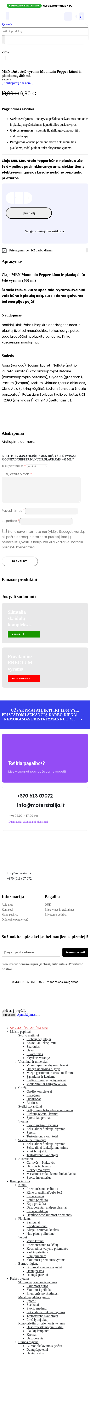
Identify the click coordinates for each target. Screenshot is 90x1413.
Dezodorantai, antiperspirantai (47, 1212)
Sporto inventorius (39, 1182)
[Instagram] (87, 250)
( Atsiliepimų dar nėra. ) (17, 83)
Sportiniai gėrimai (39, 1122)
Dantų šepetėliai (37, 1279)
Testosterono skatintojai (42, 1141)
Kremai (31, 1339)
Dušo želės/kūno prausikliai (45, 1332)
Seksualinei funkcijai (32, 1145)
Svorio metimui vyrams (42, 1130)
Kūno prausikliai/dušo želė (44, 1197)
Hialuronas (34, 1104)
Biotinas (32, 1107)
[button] (7, 25)
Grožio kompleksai (39, 1096)
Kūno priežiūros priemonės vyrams (41, 1328)
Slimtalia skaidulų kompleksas (19, 623)
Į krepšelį (29, 213)
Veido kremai (35, 1246)
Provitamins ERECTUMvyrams (20, 667)
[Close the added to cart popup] (38, 1020)
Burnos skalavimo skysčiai (44, 1272)
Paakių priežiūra (37, 1257)
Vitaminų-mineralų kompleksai (47, 1070)
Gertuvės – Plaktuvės (41, 1167)
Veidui (22, 1242)
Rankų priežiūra (37, 1205)
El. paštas (10, 525)
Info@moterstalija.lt (20, 878)
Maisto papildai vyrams (34, 1302)
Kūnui (22, 1190)
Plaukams (24, 1223)
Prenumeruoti (75, 957)
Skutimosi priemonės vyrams (46, 1265)
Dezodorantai (35, 1343)
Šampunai (33, 1227)
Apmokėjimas (26, 1019)
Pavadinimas (13, 515)
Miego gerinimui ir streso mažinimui (51, 1077)
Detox (31, 1055)
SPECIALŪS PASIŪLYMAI (29, 1033)
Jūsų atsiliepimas (17, 474)
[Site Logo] (28, 19)
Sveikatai (33, 1309)
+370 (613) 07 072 (19, 883)
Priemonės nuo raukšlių (42, 1250)
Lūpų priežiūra (36, 1261)
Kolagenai (33, 1100)
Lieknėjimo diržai (38, 1175)
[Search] (3, 40)
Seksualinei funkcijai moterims (47, 1152)
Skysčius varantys (38, 1063)
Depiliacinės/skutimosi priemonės (49, 1220)
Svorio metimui (28, 1040)
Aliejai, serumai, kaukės (43, 1235)
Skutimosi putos (37, 1291)
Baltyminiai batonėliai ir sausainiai (50, 1115)
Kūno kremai (35, 1201)
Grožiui (23, 1092)
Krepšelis (9, 1019)
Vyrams (23, 1126)
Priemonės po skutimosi (42, 1298)
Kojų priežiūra (36, 1208)
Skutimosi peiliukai (39, 1294)
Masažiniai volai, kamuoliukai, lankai (52, 1178)
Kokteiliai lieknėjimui (41, 1048)
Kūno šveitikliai (37, 1216)
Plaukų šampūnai (38, 1336)
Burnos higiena (28, 1268)
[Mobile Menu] (7, 16)
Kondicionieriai (37, 1231)
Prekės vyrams (19, 1283)
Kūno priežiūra (20, 1186)
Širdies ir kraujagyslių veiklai (46, 1085)
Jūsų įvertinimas (14, 466)
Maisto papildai (20, 1036)
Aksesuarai (25, 1164)
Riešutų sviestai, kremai (42, 1119)
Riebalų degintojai (39, 1044)
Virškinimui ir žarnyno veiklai (47, 1089)
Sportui (31, 1137)
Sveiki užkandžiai (30, 1111)
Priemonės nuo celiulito (42, 1193)
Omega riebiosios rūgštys (43, 1074)
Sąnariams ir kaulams (41, 1081)
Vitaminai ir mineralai (32, 1066)
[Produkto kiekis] (19, 198)
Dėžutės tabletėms (39, 1171)
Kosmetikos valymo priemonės (47, 1253)
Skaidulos (33, 1051)
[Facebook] (86, 250)
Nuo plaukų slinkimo (41, 1238)
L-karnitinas (35, 1059)
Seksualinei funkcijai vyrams (46, 1134)
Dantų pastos (35, 1276)
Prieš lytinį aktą (37, 1156)
